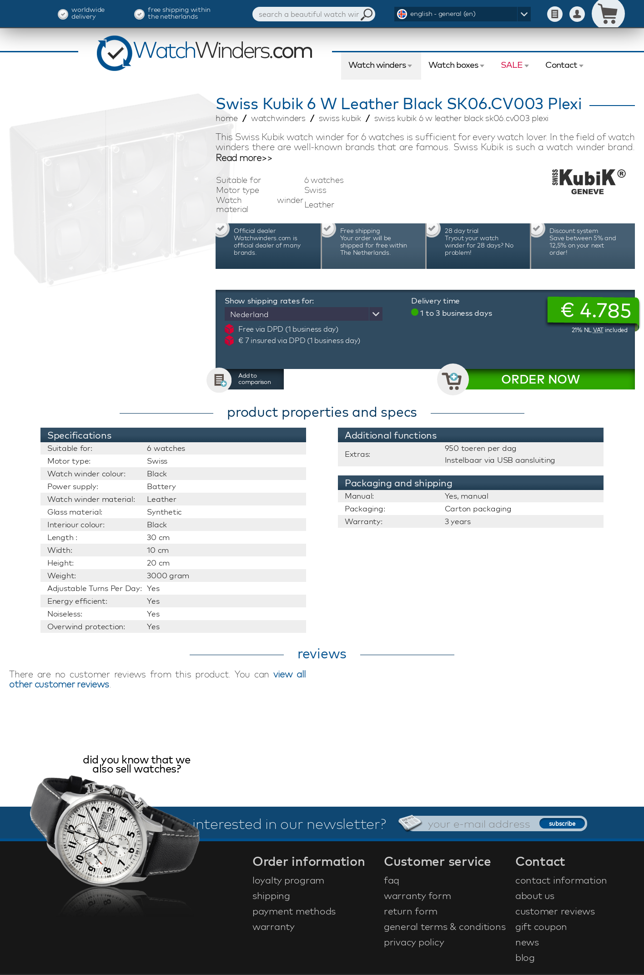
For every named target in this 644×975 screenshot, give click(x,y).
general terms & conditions (445, 926)
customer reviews (555, 911)
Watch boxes (453, 64)
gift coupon (541, 926)
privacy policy (414, 942)
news (527, 942)
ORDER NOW (540, 379)
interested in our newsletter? (289, 823)
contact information (561, 880)
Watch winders (377, 64)
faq (391, 880)
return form (411, 911)
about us (534, 895)
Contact (561, 64)
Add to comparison (254, 378)
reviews (322, 653)
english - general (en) (443, 13)
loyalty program (288, 880)
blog (525, 957)
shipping (271, 895)
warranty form (417, 895)
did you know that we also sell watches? (136, 765)
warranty (273, 926)
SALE (512, 64)
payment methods (294, 911)
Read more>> (244, 158)
